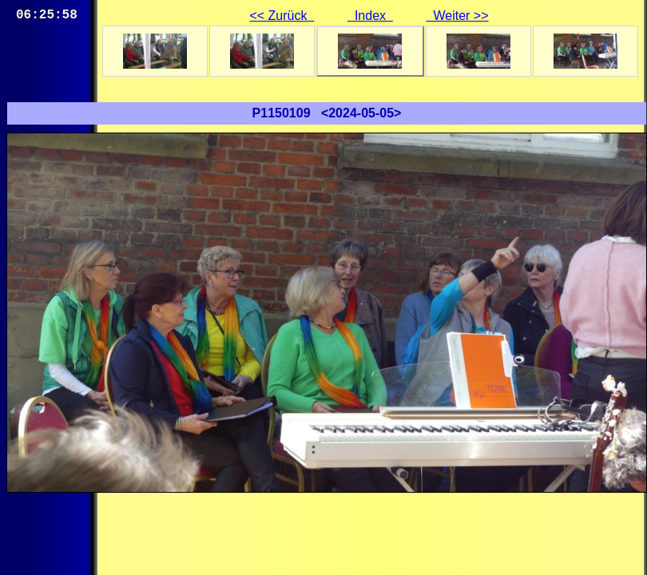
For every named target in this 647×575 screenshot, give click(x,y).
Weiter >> (458, 15)
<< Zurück (281, 15)
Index (370, 15)
